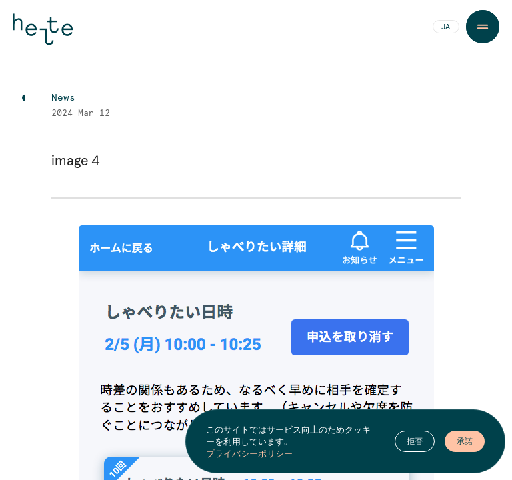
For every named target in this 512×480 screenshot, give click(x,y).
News (63, 98)
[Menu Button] (482, 26)
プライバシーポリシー (249, 453)
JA (445, 27)
